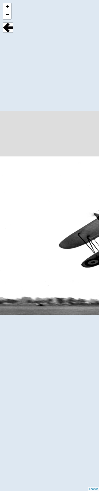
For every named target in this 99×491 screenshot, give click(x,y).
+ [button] (7, 7)
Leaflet (93, 488)
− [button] (7, 15)
